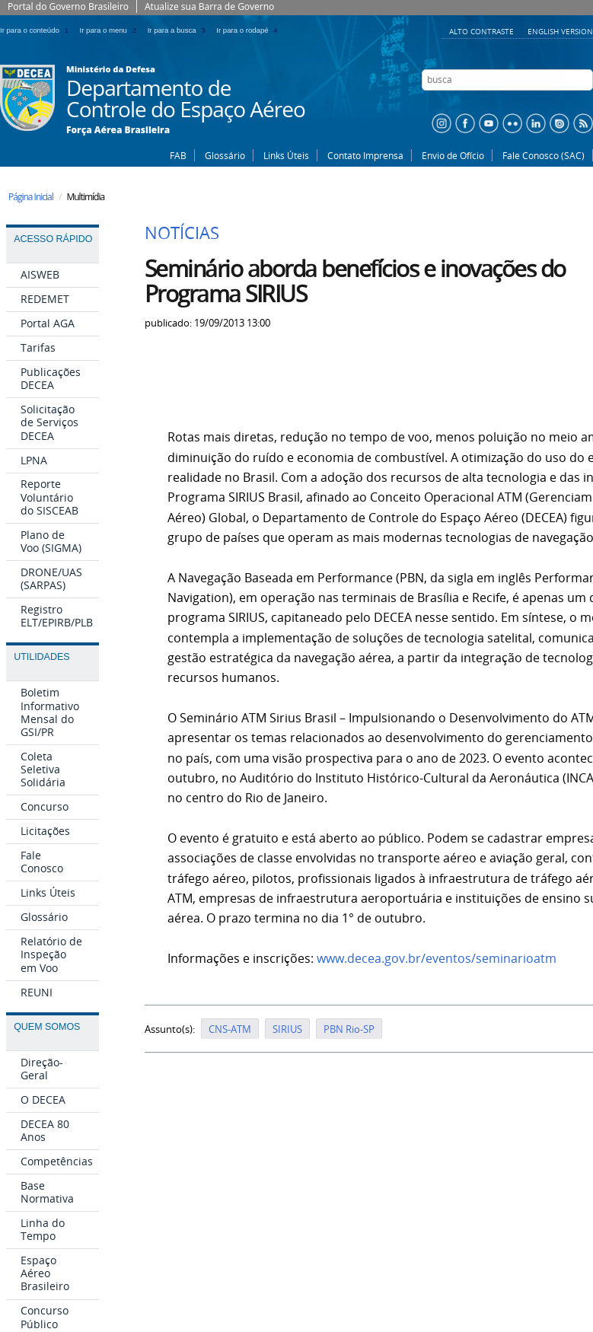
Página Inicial (30, 196)
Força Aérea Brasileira (118, 130)
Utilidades (41, 657)
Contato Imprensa (365, 155)
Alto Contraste (482, 31)
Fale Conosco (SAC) (543, 155)
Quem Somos (47, 1026)
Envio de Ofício (453, 155)
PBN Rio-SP (349, 1029)
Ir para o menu (111, 30)
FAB (178, 155)
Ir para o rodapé (248, 30)
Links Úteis (286, 155)
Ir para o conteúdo (37, 30)
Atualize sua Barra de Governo (209, 6)
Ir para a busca (179, 30)
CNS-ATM (230, 1029)
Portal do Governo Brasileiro (68, 6)
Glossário (225, 155)
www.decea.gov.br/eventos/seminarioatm (436, 959)
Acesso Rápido (53, 239)
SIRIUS (287, 1029)
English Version (560, 31)
